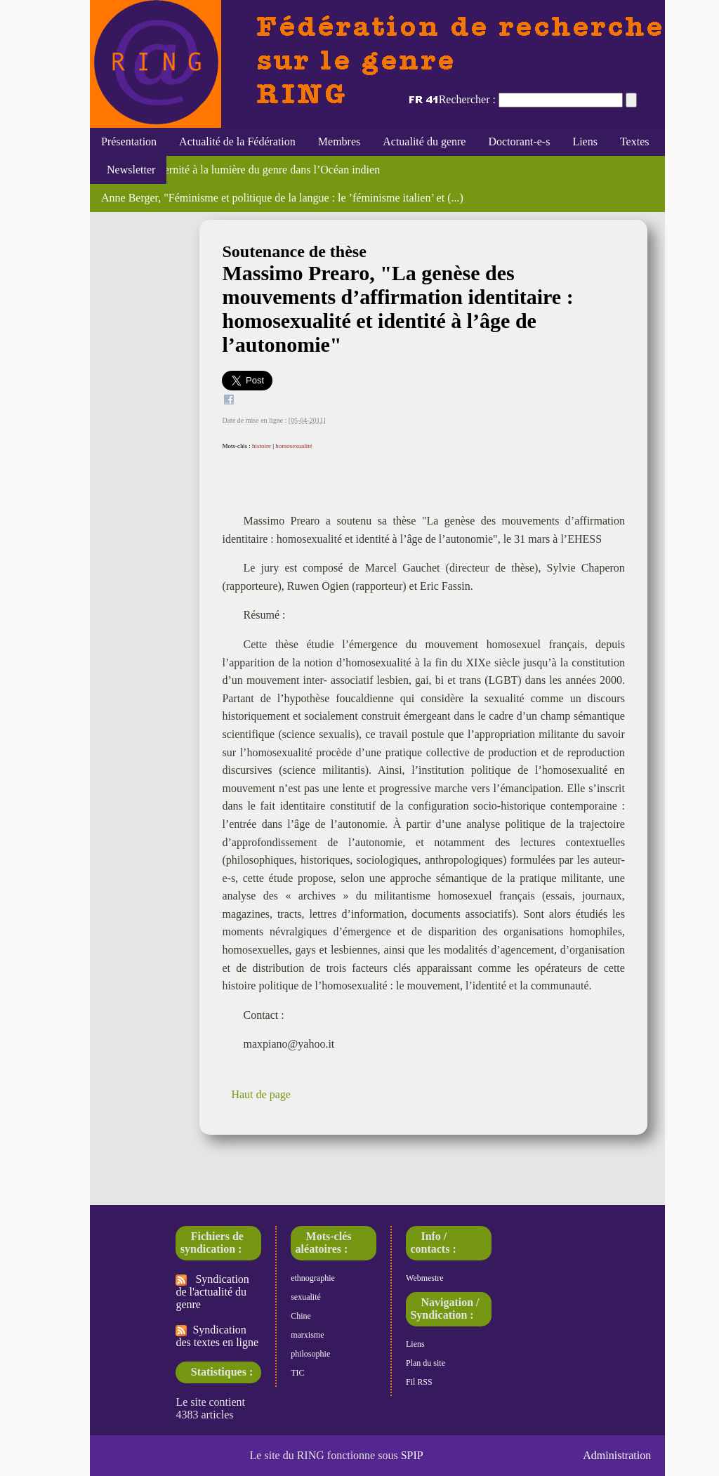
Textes (634, 141)
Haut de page (260, 1094)
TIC (297, 1373)
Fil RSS (419, 1382)
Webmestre (425, 1278)
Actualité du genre (424, 141)
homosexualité (293, 445)
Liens (585, 141)
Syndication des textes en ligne (217, 1336)
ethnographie (313, 1278)
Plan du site (425, 1363)
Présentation (129, 141)
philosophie (310, 1354)
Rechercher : (467, 99)
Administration (617, 1455)
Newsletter (128, 170)
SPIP (412, 1455)
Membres (339, 141)
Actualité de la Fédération (237, 141)
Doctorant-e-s (519, 141)
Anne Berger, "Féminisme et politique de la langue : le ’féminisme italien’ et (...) (282, 198)
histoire (261, 445)
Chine (301, 1316)
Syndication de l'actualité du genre (212, 1291)
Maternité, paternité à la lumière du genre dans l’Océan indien (240, 170)
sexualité (306, 1297)
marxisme (307, 1335)
